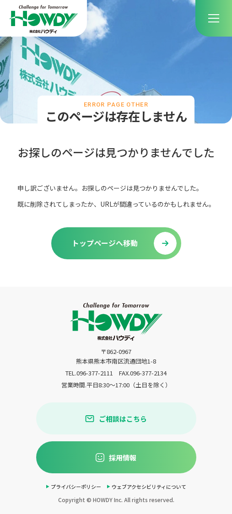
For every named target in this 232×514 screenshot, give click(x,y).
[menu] (213, 18)
